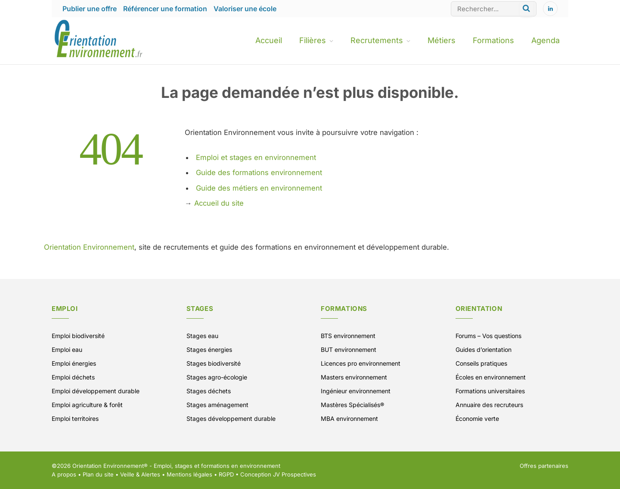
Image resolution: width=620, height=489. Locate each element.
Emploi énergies (74, 363)
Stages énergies (209, 349)
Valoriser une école (245, 8)
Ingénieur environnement (356, 391)
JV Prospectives (294, 474)
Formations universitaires (490, 391)
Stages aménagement (217, 404)
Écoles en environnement (491, 377)
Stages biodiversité (213, 363)
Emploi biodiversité (78, 335)
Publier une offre (89, 8)
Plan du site (98, 474)
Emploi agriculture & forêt (87, 404)
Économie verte (477, 418)
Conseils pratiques (481, 363)
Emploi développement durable (96, 391)
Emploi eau (67, 349)
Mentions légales (189, 474)
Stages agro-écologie (216, 377)
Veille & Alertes (140, 474)
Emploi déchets (73, 377)
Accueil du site (219, 203)
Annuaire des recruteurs (489, 404)
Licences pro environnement (360, 363)
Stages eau (202, 335)
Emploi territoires (75, 418)
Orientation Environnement (89, 247)
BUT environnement (348, 349)
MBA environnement (349, 418)
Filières (312, 40)
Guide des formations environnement (259, 172)
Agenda (545, 40)
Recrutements (376, 40)
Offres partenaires (544, 465)
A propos (64, 474)
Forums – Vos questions (488, 335)
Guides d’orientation (484, 349)
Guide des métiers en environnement (259, 188)
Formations (493, 40)
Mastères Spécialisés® (352, 404)
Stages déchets (208, 391)
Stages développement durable (231, 418)
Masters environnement (354, 377)
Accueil (268, 40)
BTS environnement (348, 335)
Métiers (442, 40)
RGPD (226, 474)
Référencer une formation (165, 8)
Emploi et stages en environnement (256, 157)
